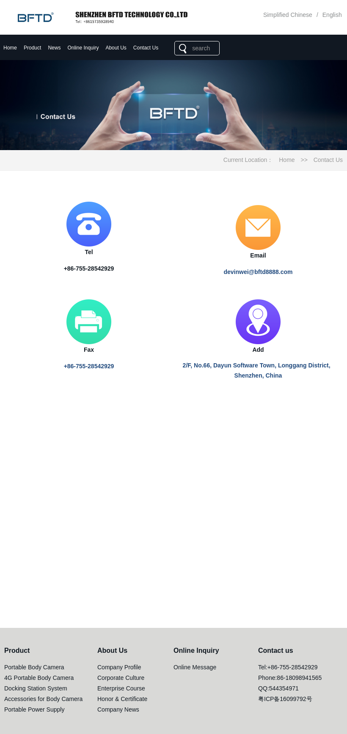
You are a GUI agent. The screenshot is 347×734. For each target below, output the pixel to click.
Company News (118, 709)
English (332, 14)
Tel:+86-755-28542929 (288, 667)
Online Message (195, 667)
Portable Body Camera (34, 667)
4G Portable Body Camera (39, 677)
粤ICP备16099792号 (285, 699)
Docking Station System (35, 688)
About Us (115, 48)
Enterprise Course (121, 688)
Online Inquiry (83, 48)
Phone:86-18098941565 (290, 677)
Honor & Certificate (122, 699)
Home (10, 48)
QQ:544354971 (278, 688)
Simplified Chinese (287, 14)
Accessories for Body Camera (43, 699)
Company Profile (119, 667)
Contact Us (145, 48)
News (54, 48)
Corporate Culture (120, 677)
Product (32, 48)
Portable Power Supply (34, 709)
